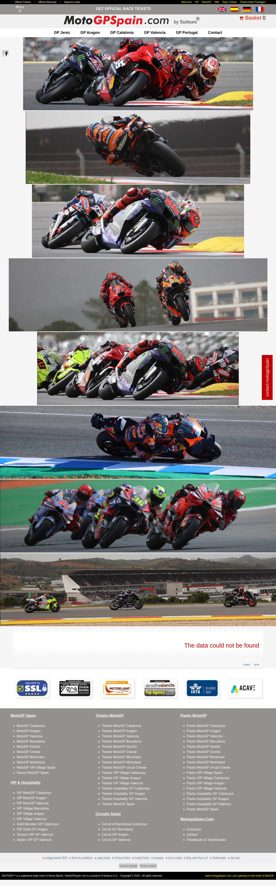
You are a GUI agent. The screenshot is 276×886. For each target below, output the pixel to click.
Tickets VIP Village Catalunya (123, 772)
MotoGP (206, 2)
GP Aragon (90, 32)
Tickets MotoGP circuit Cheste (124, 767)
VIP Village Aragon (31, 813)
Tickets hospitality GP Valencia (124, 799)
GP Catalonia (122, 32)
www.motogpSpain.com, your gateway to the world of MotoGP (239, 875)
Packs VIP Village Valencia (206, 788)
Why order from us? (197, 857)
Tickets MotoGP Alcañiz (119, 746)
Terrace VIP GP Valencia (35, 834)
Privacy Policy (122, 857)
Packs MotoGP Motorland (206, 762)
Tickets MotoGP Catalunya (121, 726)
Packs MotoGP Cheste (204, 752)
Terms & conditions (81, 857)
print (256, 664)
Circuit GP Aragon (115, 834)
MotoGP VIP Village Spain (36, 767)
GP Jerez (62, 32)
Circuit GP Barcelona (117, 829)
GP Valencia (155, 32)
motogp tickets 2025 (56, 857)
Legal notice (103, 857)
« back (246, 664)
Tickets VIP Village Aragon (121, 778)
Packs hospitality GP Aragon (208, 799)
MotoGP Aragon (29, 731)
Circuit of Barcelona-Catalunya (124, 824)
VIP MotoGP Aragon (32, 798)
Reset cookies (148, 865)
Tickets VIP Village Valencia (122, 783)
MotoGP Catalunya (31, 726)
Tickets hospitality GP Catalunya (126, 788)
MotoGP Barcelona (31, 741)
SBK (216, 2)
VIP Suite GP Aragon (32, 829)
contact (215, 32)
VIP (197, 2)
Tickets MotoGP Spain (118, 804)
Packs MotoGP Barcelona (206, 741)
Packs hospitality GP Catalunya (210, 793)
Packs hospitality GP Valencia (209, 804)
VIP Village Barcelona (33, 808)
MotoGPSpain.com (75, 875)
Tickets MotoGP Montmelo (121, 757)
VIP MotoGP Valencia (33, 803)
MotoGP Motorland (31, 762)
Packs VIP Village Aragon (206, 783)
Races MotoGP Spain (33, 772)
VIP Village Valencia (31, 819)
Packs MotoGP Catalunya (206, 726)
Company (194, 829)
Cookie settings (128, 865)
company (159, 857)
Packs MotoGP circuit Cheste (208, 767)
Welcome (186, 2)
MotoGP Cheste (29, 752)
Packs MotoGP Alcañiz (204, 746)
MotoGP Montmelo (31, 757)
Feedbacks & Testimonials (206, 840)
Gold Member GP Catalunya (38, 824)
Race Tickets (230, 2)
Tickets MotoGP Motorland (121, 762)
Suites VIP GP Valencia (34, 840)
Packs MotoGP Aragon (204, 731)
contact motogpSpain (267, 377)
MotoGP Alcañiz (29, 746)
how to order (175, 857)
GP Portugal (187, 32)
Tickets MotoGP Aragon (119, 731)
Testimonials (219, 857)
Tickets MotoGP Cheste (119, 752)
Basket (253, 18)
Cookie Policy (141, 857)
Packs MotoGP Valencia (205, 736)
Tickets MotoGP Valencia (120, 736)
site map (235, 857)
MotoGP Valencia (29, 736)
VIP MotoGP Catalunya (34, 793)
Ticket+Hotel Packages (253, 2)
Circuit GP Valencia (116, 840)
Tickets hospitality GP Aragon (123, 793)
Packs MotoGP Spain (203, 809)
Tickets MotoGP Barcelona (121, 741)
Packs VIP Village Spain (205, 772)
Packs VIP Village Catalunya (208, 778)
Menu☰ (20, 9)
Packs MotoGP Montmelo (206, 757)
